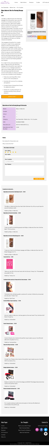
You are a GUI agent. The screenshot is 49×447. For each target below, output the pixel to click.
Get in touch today (43, 427)
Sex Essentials (4, 7)
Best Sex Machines (24, 434)
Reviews (31, 2)
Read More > (12, 96)
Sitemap (37, 445)
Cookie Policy (20, 445)
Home (16, 2)
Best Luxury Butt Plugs (24, 427)
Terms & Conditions (13, 445)
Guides (38, 2)
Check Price (41, 37)
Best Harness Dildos (24, 429)
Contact (3, 436)
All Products (46, 2)
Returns (3, 439)
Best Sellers (23, 2)
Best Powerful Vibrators (24, 432)
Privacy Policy (25, 445)
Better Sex (12, 7)
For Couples (20, 7)
